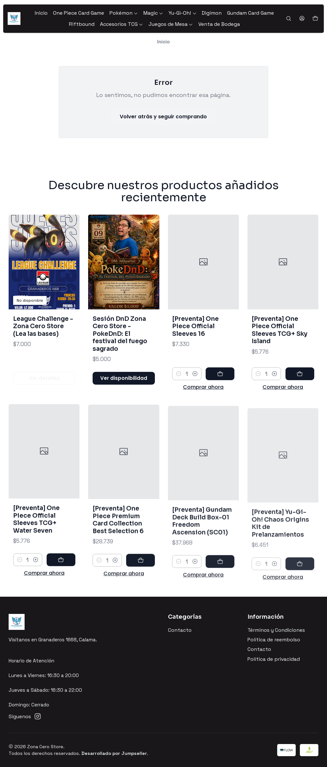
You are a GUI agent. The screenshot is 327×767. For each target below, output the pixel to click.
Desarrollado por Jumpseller (114, 753)
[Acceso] (301, 19)
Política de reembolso (273, 640)
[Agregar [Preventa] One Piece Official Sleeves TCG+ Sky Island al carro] (299, 403)
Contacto (180, 630)
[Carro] (315, 18)
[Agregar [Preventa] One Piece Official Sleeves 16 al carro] (220, 395)
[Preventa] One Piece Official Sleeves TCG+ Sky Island (280, 359)
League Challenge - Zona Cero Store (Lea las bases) (43, 334)
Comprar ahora (203, 409)
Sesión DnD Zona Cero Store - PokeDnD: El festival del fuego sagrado (120, 347)
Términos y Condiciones (276, 630)
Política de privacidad (273, 659)
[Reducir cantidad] (178, 396)
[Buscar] (288, 19)
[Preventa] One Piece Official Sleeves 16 (195, 348)
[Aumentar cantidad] (195, 396)
